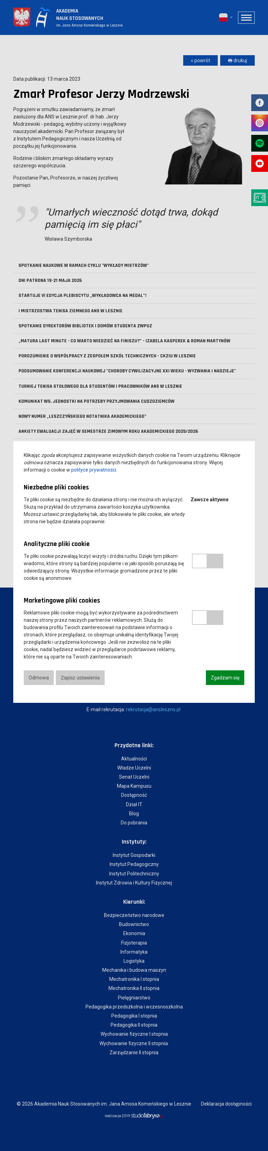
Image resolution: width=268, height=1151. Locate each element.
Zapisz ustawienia (80, 677)
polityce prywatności (93, 470)
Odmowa (39, 677)
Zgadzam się (225, 677)
